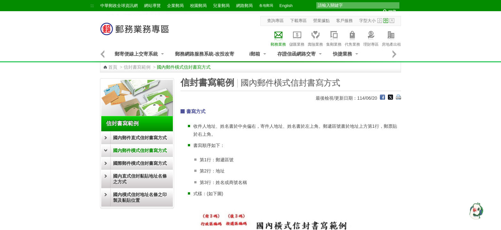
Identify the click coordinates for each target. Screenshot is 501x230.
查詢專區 (275, 21)
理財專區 (371, 38)
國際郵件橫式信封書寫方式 (140, 163)
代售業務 (352, 38)
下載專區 (298, 21)
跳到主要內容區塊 (3, 3)
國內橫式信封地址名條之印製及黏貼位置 (140, 197)
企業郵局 (175, 6)
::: (92, 6)
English (286, 6)
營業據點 (321, 21)
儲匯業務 (296, 38)
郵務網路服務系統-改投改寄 (204, 54)
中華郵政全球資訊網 (119, 6)
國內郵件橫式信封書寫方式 (140, 150)
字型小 (379, 20)
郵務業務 (278, 38)
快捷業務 (342, 54)
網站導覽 (152, 6)
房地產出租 (391, 38)
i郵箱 (254, 54)
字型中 (385, 20)
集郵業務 (334, 38)
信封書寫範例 (137, 67)
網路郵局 (244, 6)
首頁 (112, 67)
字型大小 (367, 21)
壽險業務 (315, 38)
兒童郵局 (221, 6)
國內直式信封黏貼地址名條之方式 (140, 178)
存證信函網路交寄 (296, 54)
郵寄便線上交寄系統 (136, 54)
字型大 (391, 20)
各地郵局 (266, 5)
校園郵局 (198, 6)
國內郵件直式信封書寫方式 (140, 137)
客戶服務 (344, 21)
